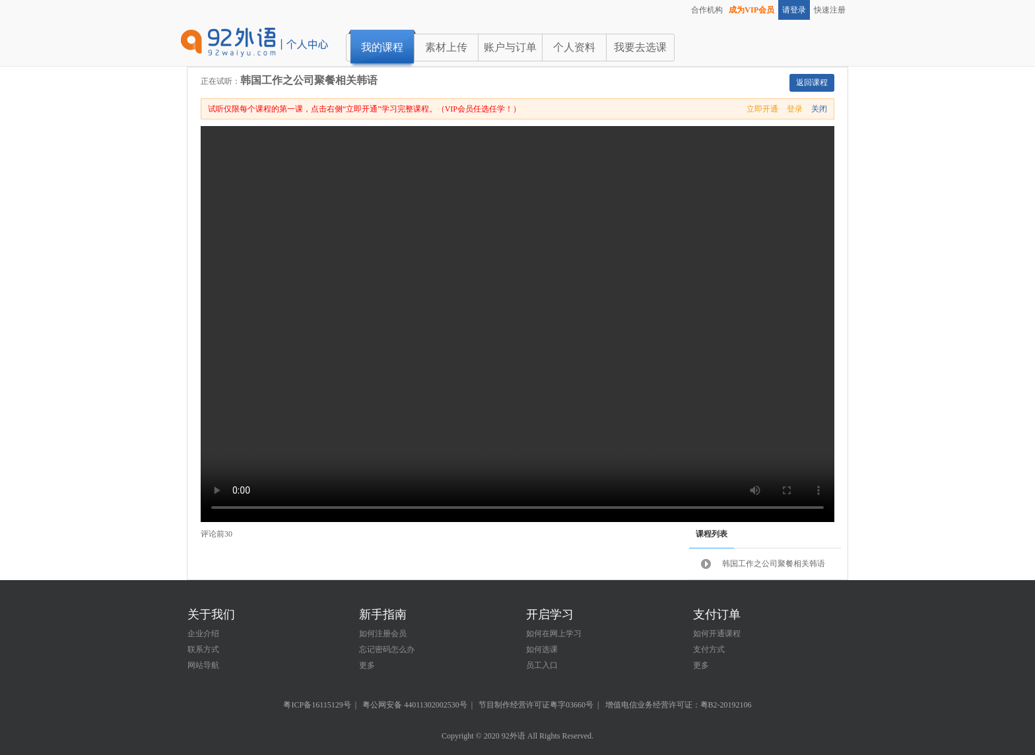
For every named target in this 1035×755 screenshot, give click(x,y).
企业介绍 (203, 633)
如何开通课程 (717, 633)
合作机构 (707, 10)
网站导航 (203, 665)
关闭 (819, 109)
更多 (367, 665)
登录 (795, 109)
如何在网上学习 (554, 633)
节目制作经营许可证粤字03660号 (536, 704)
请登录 (794, 10)
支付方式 (709, 649)
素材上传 (446, 47)
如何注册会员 (383, 633)
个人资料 (574, 47)
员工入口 (542, 665)
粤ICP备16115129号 (317, 704)
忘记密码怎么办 (387, 649)
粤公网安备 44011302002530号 (414, 704)
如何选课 (542, 649)
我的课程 (382, 47)
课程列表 (711, 534)
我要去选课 (640, 47)
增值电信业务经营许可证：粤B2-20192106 (678, 704)
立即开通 (762, 109)
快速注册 (830, 10)
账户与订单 (510, 47)
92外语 (513, 735)
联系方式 (203, 649)
